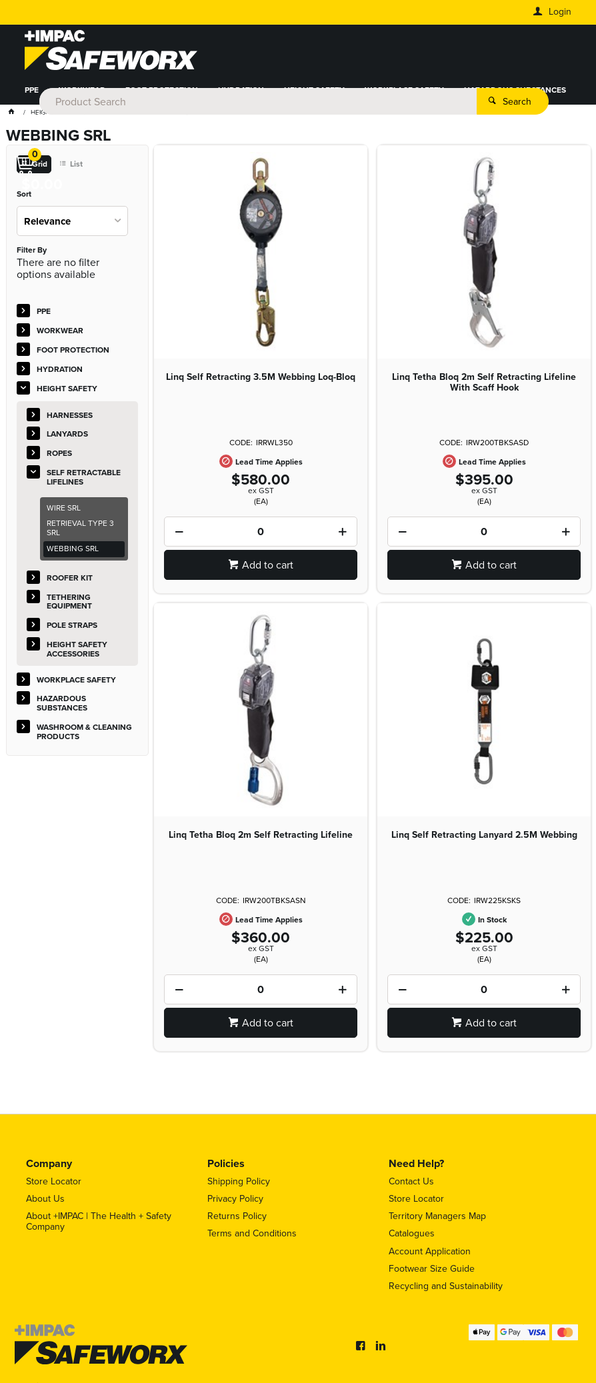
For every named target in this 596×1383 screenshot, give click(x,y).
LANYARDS (67, 439)
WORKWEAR (82, 95)
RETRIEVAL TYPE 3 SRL (80, 532)
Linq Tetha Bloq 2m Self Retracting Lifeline (261, 839)
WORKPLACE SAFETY (404, 95)
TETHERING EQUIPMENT (69, 606)
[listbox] (73, 226)
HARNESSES (70, 419)
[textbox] (295, 53)
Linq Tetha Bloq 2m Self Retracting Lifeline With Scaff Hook (484, 387)
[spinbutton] (261, 536)
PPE (32, 95)
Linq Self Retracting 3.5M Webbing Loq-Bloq (260, 382)
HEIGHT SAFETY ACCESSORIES (77, 654)
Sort (24, 199)
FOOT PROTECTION (161, 95)
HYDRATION (241, 95)
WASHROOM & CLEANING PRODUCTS (95, 122)
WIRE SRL (64, 512)
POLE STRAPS (72, 630)
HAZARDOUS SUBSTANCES (515, 95)
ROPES (59, 458)
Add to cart (267, 569)
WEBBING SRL (73, 553)
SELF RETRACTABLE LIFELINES (84, 482)
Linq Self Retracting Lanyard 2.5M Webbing (484, 839)
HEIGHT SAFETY (314, 95)
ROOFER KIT (70, 583)
